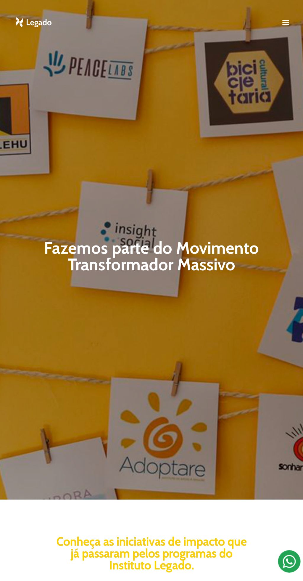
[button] (285, 22)
